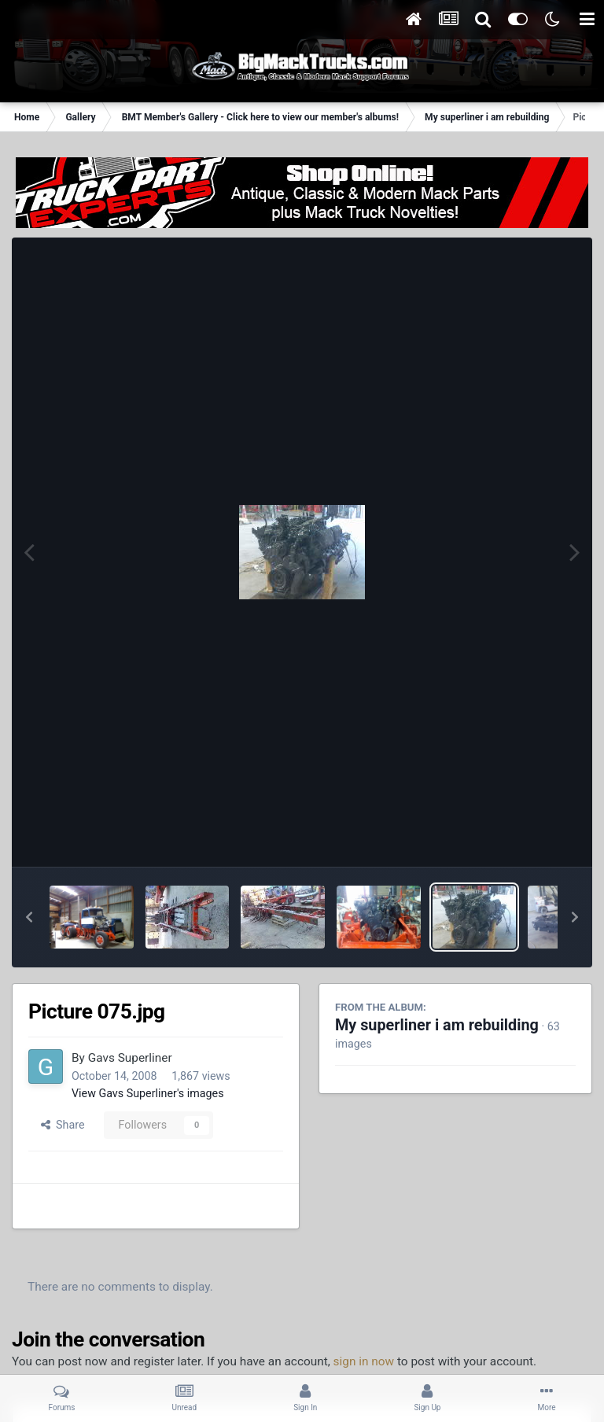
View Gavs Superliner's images (148, 1093)
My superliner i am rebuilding (437, 1025)
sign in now (364, 1361)
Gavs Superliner (130, 1058)
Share (63, 1124)
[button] (29, 917)
